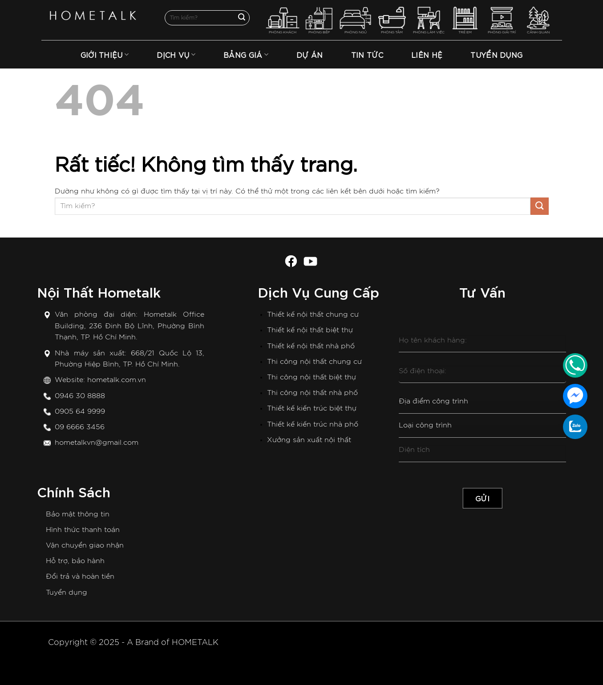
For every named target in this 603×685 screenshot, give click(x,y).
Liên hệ (426, 54)
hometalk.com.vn (116, 379)
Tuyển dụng (66, 592)
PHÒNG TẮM (392, 20)
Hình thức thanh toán (83, 529)
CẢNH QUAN (538, 20)
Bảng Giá (245, 54)
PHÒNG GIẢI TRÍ (502, 20)
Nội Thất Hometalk (99, 291)
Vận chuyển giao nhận (85, 545)
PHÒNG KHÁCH (283, 20)
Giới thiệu (105, 54)
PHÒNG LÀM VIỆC (429, 20)
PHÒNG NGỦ (355, 20)
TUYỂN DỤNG (496, 54)
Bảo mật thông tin (77, 514)
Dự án (309, 54)
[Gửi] (241, 17)
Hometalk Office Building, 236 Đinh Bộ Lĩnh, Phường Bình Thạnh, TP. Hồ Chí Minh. (129, 326)
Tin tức (367, 54)
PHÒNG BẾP (319, 20)
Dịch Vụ (176, 54)
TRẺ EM (465, 20)
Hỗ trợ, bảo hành (75, 560)
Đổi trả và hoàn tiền (80, 576)
